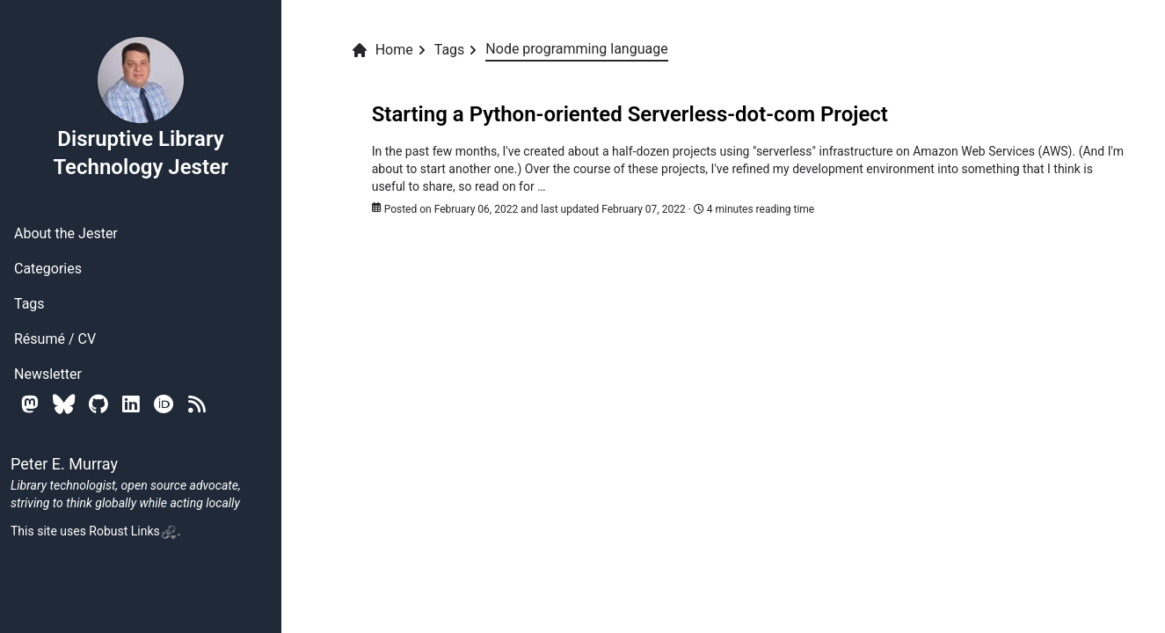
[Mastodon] (30, 404)
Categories (48, 268)
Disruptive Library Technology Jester (140, 107)
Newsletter (48, 374)
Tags (29, 303)
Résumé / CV (55, 339)
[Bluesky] (64, 404)
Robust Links (133, 531)
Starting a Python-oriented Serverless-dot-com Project (630, 114)
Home (382, 50)
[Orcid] (164, 404)
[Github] (98, 404)
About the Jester (66, 233)
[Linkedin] (131, 404)
